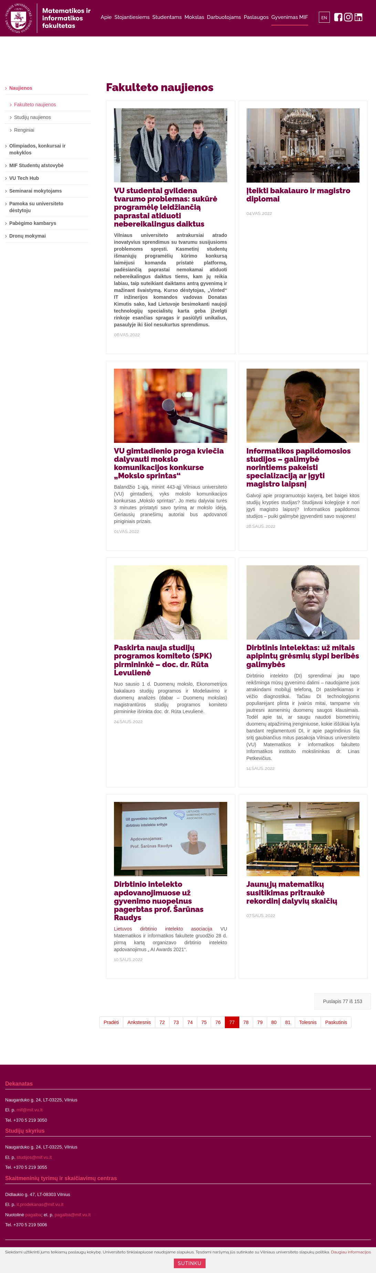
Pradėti (111, 1022)
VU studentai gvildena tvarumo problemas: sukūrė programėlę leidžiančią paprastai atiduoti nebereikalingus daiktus (165, 207)
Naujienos (20, 88)
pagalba (33, 1214)
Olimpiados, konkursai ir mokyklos (37, 149)
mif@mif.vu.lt (29, 1109)
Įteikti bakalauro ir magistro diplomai (299, 194)
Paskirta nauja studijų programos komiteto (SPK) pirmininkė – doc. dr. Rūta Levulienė (163, 660)
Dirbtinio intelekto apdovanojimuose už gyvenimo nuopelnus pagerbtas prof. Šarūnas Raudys (158, 901)
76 (218, 1022)
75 (204, 1022)
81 (288, 1022)
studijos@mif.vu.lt (34, 1157)
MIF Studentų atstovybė (36, 165)
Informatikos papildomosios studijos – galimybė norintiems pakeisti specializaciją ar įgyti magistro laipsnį (299, 467)
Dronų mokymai (27, 236)
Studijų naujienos (32, 117)
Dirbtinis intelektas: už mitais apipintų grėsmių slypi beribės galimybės (303, 655)
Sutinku (190, 1263)
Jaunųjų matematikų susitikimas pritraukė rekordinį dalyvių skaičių (292, 892)
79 (260, 1022)
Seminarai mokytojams (35, 191)
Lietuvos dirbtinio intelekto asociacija (163, 929)
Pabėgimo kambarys (32, 223)
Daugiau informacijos (351, 1252)
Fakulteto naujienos (35, 104)
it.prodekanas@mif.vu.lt (40, 1204)
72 (162, 1022)
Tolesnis (308, 1022)
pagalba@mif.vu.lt (73, 1214)
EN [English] (324, 17)
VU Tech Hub (24, 178)
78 (246, 1022)
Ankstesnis (139, 1022)
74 (190, 1022)
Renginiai (24, 130)
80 (274, 1022)
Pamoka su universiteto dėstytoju (36, 207)
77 (232, 1022)
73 (176, 1022)
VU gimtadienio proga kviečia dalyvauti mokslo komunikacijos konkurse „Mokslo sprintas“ (169, 463)
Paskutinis (336, 1022)
